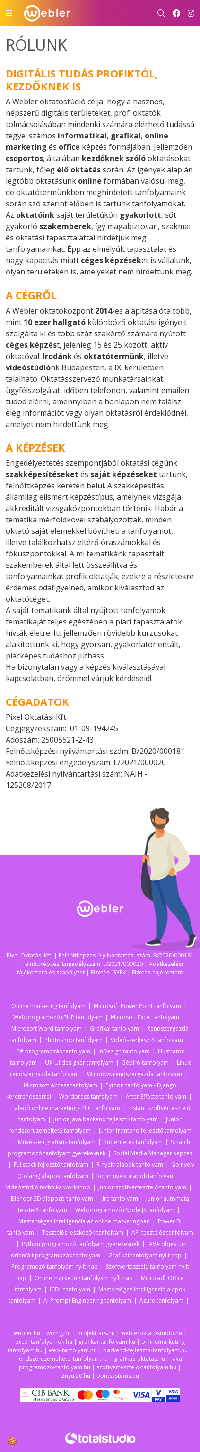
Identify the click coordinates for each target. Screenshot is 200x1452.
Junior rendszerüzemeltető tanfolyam (95, 1125)
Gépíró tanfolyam (145, 1063)
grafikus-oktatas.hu (139, 1359)
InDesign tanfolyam (124, 1051)
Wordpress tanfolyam (88, 1097)
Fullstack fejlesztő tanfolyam (51, 1165)
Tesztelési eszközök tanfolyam (82, 1233)
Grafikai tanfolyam (114, 1029)
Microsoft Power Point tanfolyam (137, 1006)
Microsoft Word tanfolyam (46, 1029)
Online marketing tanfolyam (48, 1006)
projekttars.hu (96, 1333)
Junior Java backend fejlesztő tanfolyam (105, 1119)
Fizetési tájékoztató (157, 972)
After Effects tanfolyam (156, 1097)
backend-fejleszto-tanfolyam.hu (145, 1350)
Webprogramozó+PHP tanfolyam (58, 1017)
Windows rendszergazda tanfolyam (134, 1074)
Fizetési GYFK (108, 972)
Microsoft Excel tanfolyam (145, 1017)
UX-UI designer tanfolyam (79, 1063)
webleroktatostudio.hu (151, 1333)
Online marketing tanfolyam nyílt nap (84, 1278)
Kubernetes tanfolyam (133, 1142)
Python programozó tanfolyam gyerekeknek (80, 1244)
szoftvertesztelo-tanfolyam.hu (136, 1367)
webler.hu (27, 1333)
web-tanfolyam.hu (73, 1350)
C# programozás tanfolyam (53, 1051)
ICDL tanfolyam (70, 1289)
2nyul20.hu (75, 1376)
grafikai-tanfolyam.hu (106, 1342)
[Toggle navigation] (9, 13)
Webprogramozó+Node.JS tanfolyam (124, 1210)
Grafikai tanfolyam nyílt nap (145, 1255)
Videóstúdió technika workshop (48, 1187)
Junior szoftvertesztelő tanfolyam (142, 1187)
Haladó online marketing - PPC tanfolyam (65, 1108)
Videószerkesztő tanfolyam (147, 1040)
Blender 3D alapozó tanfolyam (52, 1199)
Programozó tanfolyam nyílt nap (54, 1267)
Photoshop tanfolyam (73, 1040)
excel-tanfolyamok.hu (43, 1342)
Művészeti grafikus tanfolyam (57, 1142)
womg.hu (58, 1333)
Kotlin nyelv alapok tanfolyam (135, 1176)
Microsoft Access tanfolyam (60, 1085)
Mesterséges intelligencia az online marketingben (84, 1221)
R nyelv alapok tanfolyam (129, 1165)
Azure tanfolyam (161, 1301)
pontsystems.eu (117, 1376)
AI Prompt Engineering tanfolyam (87, 1301)
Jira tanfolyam (119, 1199)
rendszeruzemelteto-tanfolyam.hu (62, 1359)
